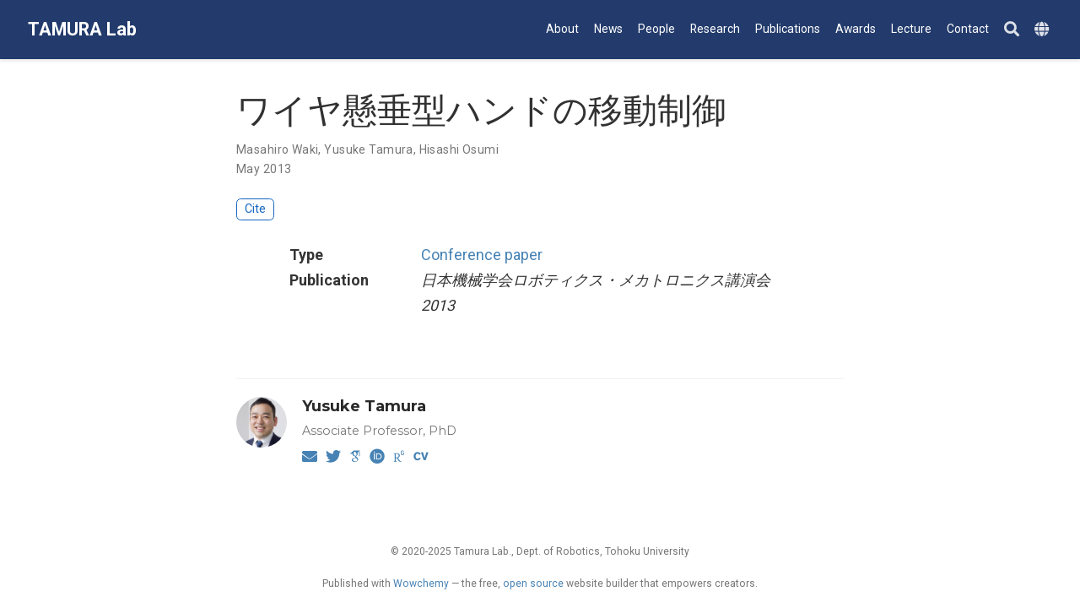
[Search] (1011, 30)
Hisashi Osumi (459, 149)
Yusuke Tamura (368, 149)
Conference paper (482, 254)
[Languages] (1043, 30)
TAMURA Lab (82, 29)
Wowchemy (421, 583)
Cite (255, 209)
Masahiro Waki (277, 149)
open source (533, 583)
